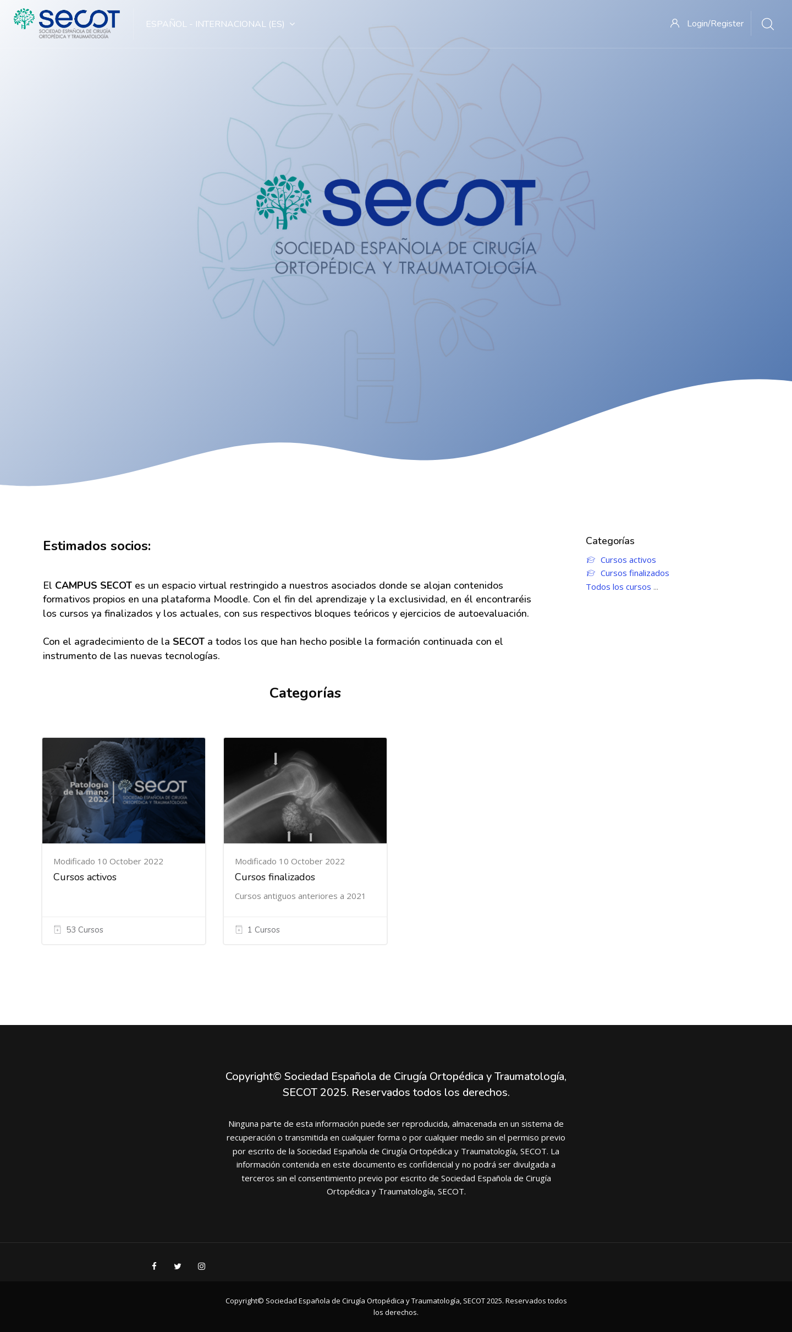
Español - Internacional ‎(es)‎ (220, 24)
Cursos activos (85, 877)
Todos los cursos (618, 586)
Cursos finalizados (275, 877)
